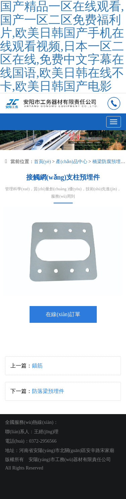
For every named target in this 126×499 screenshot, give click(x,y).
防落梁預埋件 (48, 391)
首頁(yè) (42, 161)
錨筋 (37, 365)
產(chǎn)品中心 (71, 161)
